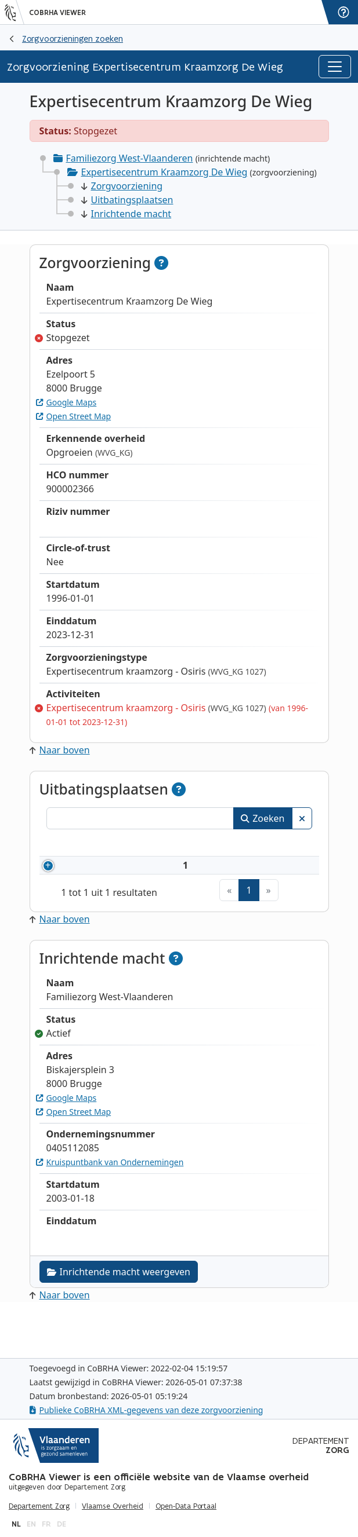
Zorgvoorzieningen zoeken (72, 38)
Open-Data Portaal (186, 1506)
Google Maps (66, 402)
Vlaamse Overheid (112, 1506)
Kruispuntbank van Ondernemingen (110, 1203)
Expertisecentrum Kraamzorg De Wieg (164, 172)
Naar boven (60, 750)
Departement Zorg (39, 1506)
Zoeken (262, 818)
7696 (83, 886)
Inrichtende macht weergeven (118, 1313)
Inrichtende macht (126, 213)
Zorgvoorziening (122, 186)
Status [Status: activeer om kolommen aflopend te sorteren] (287, 844)
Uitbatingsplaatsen (127, 199)
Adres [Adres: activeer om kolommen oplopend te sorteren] (231, 844)
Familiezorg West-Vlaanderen (129, 158)
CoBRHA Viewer (57, 12)
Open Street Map (73, 416)
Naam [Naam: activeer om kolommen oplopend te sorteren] (134, 844)
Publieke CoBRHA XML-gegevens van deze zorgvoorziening (146, 1409)
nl (16, 1524)
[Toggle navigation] (335, 66)
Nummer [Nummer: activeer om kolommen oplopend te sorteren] (79, 844)
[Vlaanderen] (14, 12)
